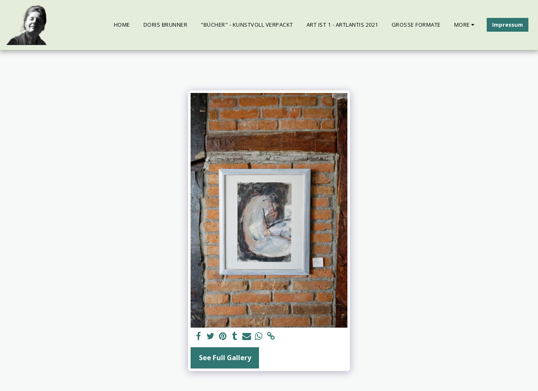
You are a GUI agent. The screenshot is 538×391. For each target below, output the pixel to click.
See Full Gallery (225, 357)
